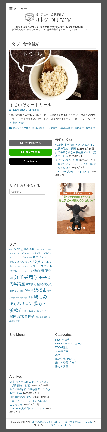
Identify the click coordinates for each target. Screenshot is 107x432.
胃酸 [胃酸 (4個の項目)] (30, 297)
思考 (57, 354)
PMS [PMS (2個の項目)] (11, 249)
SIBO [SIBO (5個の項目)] (17, 249)
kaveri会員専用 (63, 339)
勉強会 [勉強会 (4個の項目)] (40, 284)
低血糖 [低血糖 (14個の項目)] (38, 271)
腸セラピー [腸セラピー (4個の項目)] (42, 311)
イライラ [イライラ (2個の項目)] (17, 253)
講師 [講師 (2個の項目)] (37, 317)
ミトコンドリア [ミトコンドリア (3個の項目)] (25, 271)
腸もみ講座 (61, 366)
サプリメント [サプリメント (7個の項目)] (41, 257)
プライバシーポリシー (62, 425)
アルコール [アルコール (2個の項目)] (39, 249)
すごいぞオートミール (30, 104)
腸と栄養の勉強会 (65, 358)
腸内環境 (79, 128)
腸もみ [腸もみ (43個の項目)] (41, 296)
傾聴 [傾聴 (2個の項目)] (11, 278)
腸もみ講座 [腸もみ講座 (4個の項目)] (30, 311)
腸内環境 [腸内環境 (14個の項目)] (16, 316)
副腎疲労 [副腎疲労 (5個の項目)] (31, 284)
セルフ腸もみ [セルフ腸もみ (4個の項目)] (16, 262)
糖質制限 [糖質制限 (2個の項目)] (19, 298)
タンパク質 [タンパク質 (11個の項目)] (32, 262)
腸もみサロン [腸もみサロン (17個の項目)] (21, 304)
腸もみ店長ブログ (21, 128)
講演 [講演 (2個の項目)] (41, 317)
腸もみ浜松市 (66, 128)
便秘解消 (39, 128)
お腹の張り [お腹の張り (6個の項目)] (27, 249)
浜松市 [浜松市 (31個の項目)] (40, 290)
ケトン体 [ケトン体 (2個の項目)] (28, 257)
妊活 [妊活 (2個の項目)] (17, 291)
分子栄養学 (51, 128)
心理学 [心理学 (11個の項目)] (28, 290)
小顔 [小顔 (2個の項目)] (21, 291)
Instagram (30, 161)
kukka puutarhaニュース (69, 343)
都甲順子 (36, 110)
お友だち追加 (30, 152)
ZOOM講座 (61, 347)
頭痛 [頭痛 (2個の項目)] (18, 321)
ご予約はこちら (30, 143)
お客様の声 (61, 351)
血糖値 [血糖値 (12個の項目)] (29, 316)
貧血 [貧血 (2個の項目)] (46, 317)
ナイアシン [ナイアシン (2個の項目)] (27, 266)
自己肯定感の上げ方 (66, 160)
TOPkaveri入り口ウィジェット (72, 171)
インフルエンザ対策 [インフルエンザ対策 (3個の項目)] (31, 253)
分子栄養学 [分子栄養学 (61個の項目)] (26, 277)
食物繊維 (90, 128)
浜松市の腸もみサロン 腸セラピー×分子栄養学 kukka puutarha (49, 26)
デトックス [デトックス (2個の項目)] (17, 266)
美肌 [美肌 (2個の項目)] (26, 298)
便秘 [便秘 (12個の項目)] (48, 271)
